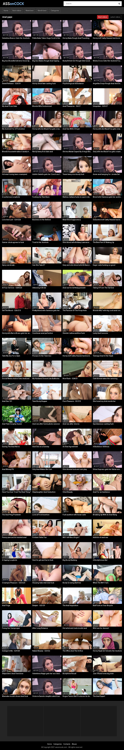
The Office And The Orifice (73, 651)
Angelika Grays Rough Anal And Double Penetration (107, 83)
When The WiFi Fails (100, 583)
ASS (9, 3)
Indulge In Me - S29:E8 (11, 651)
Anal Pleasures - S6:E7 (72, 106)
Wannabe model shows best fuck (15, 696)
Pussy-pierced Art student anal (14, 537)
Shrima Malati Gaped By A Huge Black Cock (77, 152)
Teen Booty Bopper (39, 401)
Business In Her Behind (41, 220)
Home (6, 11)
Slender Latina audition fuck (74, 333)
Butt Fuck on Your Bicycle (103, 605)
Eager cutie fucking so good (104, 265)
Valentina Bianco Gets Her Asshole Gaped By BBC (16, 38)
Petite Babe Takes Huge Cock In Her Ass (46, 38)
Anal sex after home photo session (46, 424)
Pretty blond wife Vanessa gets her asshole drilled (46, 310)
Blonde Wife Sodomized (42, 106)
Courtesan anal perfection (42, 333)
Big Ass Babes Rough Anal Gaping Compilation (46, 61)
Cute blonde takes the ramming (105, 378)
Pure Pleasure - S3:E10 (72, 401)
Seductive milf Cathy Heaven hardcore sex (107, 220)
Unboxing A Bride (39, 288)
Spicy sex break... (9, 265)
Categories (55, 11)
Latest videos (115, 17)
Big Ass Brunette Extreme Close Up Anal (16, 61)
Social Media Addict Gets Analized (15, 378)
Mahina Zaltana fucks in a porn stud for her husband (77, 197)
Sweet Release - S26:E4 (11, 83)
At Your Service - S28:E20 (12, 288)
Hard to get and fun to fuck (42, 560)
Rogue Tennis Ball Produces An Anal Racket (77, 696)
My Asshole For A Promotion (13, 129)
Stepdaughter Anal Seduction (43, 492)
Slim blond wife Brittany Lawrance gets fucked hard (77, 242)
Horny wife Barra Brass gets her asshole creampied (16, 333)
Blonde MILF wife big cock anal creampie (107, 310)
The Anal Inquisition (70, 605)
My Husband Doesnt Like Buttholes (45, 378)
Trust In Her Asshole (40, 242)
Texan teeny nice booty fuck (73, 174)
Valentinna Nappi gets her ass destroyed (46, 674)
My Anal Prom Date (9, 106)
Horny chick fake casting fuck (44, 83)
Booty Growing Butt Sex (72, 583)
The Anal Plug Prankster (11, 515)
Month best (42, 11)
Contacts (66, 744)
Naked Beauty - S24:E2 (41, 651)
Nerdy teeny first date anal (42, 152)
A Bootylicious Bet (100, 560)
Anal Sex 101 (7, 401)
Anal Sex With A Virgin (71, 129)
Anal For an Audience (101, 492)
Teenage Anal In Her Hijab (103, 356)
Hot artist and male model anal (75, 628)
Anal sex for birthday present (74, 288)
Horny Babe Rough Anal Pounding (76, 38)
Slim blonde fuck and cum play (75, 469)
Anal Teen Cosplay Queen (12, 424)
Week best (30, 11)
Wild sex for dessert (101, 628)
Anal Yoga (6, 605)
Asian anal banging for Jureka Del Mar (107, 174)
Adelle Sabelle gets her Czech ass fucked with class (46, 174)
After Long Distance (40, 628)
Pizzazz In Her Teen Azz (41, 356)
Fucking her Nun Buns (41, 197)
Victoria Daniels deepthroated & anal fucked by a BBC (46, 696)
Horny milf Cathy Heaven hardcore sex (107, 38)
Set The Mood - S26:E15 (11, 310)
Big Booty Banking (70, 560)
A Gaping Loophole (9, 560)
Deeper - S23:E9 (38, 605)
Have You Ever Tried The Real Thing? (16, 492)
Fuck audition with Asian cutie (74, 515)
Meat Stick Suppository (72, 220)
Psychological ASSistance (73, 83)
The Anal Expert (99, 696)
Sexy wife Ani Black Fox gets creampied (107, 152)
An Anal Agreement (70, 447)
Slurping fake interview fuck (43, 583)
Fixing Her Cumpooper (11, 628)
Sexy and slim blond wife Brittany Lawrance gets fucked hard (77, 265)
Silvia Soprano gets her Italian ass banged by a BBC (107, 469)
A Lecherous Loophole (11, 197)
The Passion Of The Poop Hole (75, 310)
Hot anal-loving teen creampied (14, 174)
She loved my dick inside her (104, 401)
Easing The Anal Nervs (11, 447)
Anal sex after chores (71, 424)
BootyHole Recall (69, 674)
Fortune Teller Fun (39, 537)
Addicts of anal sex (100, 537)
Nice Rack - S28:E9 (70, 378)
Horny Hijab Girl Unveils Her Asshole (107, 651)
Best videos (16, 11)
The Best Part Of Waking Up (103, 242)
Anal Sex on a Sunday (40, 447)
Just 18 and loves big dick (103, 674)
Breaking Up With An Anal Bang (105, 515)
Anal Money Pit (8, 469)
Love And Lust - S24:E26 (11, 220)
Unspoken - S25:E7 (100, 106)
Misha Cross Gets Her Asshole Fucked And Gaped (107, 61)
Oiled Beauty (68, 492)
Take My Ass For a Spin (11, 356)
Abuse (74, 744)
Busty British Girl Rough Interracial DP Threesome (77, 61)
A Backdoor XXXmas (101, 447)
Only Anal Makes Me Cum (42, 469)
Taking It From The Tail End (103, 288)
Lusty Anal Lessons (100, 333)
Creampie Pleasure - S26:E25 (13, 583)
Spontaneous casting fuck (103, 424)
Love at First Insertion (40, 515)
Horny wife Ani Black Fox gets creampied (46, 129)
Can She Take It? (38, 265)
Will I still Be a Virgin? (71, 537)
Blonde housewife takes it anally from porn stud (16, 152)
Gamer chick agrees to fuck (13, 242)
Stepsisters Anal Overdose (12, 674)
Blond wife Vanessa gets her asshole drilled (107, 197)
